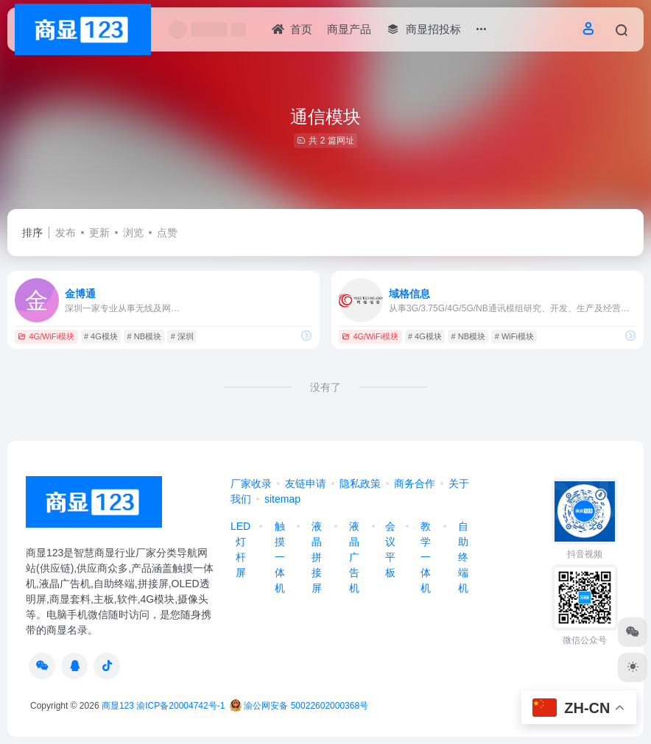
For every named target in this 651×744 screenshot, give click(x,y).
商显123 (118, 706)
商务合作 (414, 483)
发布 (65, 232)
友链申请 (305, 483)
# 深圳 (182, 336)
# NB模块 (144, 336)
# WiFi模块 (514, 336)
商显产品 (349, 29)
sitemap (282, 499)
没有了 (325, 387)
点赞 (167, 232)
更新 (99, 232)
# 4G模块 (101, 336)
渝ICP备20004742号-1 (180, 706)
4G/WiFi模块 (46, 336)
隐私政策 (360, 483)
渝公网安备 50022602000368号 (299, 706)
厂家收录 (251, 483)
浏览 (133, 232)
